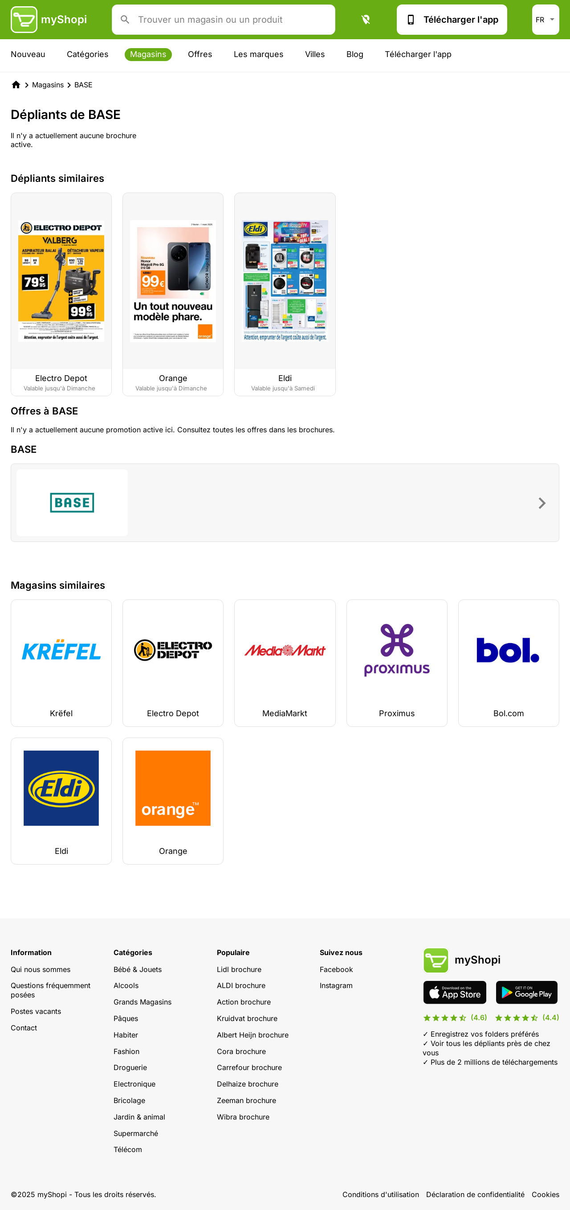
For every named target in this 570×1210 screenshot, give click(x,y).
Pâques (126, 1018)
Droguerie (130, 1067)
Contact (24, 1027)
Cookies (545, 1194)
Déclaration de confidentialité (475, 1194)
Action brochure (244, 1001)
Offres (200, 54)
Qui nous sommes (40, 969)
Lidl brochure (239, 969)
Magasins (148, 54)
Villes (315, 54)
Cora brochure (241, 1051)
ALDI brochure (241, 985)
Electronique (134, 1083)
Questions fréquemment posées (50, 990)
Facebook (336, 969)
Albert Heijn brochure (253, 1034)
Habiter (126, 1034)
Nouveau (28, 54)
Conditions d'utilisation (380, 1194)
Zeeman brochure (246, 1100)
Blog (354, 54)
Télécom (128, 1149)
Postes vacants (36, 1011)
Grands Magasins (142, 1001)
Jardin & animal (139, 1116)
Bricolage (129, 1100)
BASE (83, 84)
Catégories (88, 54)
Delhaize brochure (247, 1083)
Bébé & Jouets (138, 969)
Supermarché (136, 1133)
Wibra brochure (243, 1116)
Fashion (126, 1051)
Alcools (126, 985)
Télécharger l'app (452, 19)
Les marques (259, 54)
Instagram (336, 985)
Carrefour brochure (249, 1067)
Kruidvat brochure (247, 1018)
